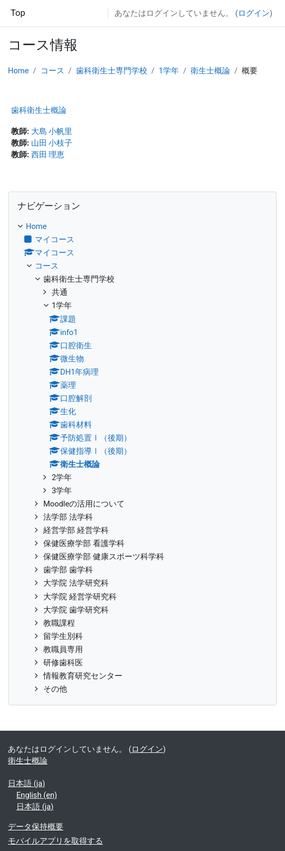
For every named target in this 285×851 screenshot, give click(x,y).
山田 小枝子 (52, 143)
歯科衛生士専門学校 (111, 70)
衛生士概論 (210, 70)
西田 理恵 (48, 154)
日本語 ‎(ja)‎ (26, 783)
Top (18, 13)
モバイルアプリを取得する (55, 841)
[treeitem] (142, 458)
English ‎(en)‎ (36, 795)
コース (52, 70)
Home (18, 70)
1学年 (169, 70)
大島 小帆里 (52, 131)
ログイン (254, 13)
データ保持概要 (35, 826)
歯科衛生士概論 (38, 110)
